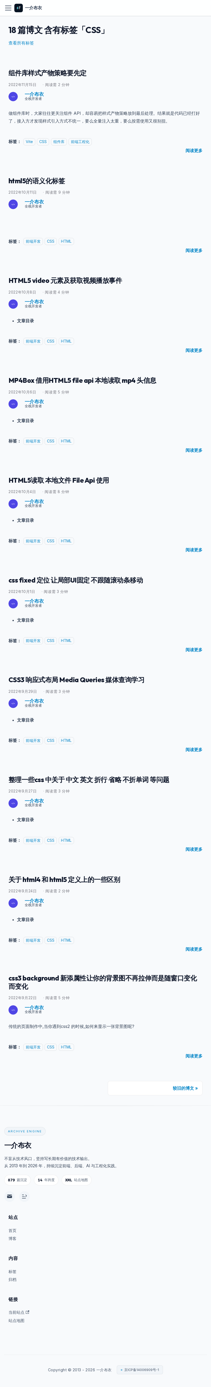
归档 (12, 1279)
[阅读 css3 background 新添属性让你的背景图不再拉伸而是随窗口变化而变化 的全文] (194, 1057)
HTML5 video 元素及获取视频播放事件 (73, 280)
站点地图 (16, 1320)
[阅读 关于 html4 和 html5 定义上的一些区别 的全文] (194, 948)
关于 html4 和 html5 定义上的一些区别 (72, 878)
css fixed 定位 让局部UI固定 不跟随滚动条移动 (85, 579)
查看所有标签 (21, 43)
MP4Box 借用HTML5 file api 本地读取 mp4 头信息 (92, 379)
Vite (29, 141)
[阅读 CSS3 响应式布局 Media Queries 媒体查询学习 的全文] (194, 748)
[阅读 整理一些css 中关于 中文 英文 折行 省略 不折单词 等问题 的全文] (194, 848)
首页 (12, 1230)
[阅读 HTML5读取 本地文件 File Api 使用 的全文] (194, 549)
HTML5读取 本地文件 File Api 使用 (65, 479)
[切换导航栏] (8, 8)
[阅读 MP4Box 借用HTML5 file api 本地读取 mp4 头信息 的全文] (194, 449)
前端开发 (33, 241)
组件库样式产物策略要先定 (53, 72)
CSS (43, 141)
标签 (12, 1271)
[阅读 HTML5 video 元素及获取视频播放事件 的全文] (194, 350)
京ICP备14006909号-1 (141, 1370)
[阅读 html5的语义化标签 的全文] (194, 250)
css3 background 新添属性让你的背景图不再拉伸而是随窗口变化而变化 (102, 982)
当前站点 (18, 1312)
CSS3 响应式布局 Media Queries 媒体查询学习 (86, 679)
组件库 (58, 141)
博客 (12, 1238)
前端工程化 (80, 141)
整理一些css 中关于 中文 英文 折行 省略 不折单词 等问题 (101, 778)
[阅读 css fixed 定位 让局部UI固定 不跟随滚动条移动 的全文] (194, 649)
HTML (66, 241)
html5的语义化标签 (41, 180)
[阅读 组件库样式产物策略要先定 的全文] (194, 150)
